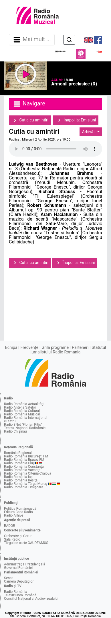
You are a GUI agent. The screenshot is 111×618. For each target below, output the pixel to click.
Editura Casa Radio (18, 512)
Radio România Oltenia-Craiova (27, 473)
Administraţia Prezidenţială (24, 564)
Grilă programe (55, 347)
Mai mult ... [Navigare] (32, 39)
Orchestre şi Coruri (18, 536)
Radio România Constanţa (24, 467)
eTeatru (9, 421)
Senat (8, 578)
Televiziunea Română (20, 595)
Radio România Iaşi (18, 477)
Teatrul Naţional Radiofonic (24, 428)
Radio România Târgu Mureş (25, 484)
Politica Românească (20, 509)
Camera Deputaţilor (18, 581)
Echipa (11, 347)
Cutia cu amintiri (29, 120)
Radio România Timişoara (23, 487)
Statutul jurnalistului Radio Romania (68, 350)
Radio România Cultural (22, 411)
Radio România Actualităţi (23, 404)
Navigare (29, 104)
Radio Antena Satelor (20, 407)
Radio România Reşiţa (20, 480)
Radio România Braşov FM (24, 460)
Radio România (15, 592)
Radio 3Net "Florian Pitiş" (23, 425)
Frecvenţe (29, 347)
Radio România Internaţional (25, 418)
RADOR (9, 526)
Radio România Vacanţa (22, 470)
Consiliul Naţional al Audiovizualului (31, 599)
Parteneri (80, 347)
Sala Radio (12, 539)
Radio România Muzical (22, 414)
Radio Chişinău (15, 431)
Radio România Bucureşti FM (26, 456)
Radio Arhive (13, 515)
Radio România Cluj (19, 463)
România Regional (18, 453)
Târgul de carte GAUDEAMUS (26, 543)
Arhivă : (89, 131)
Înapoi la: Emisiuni (76, 120)
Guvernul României (18, 568)
